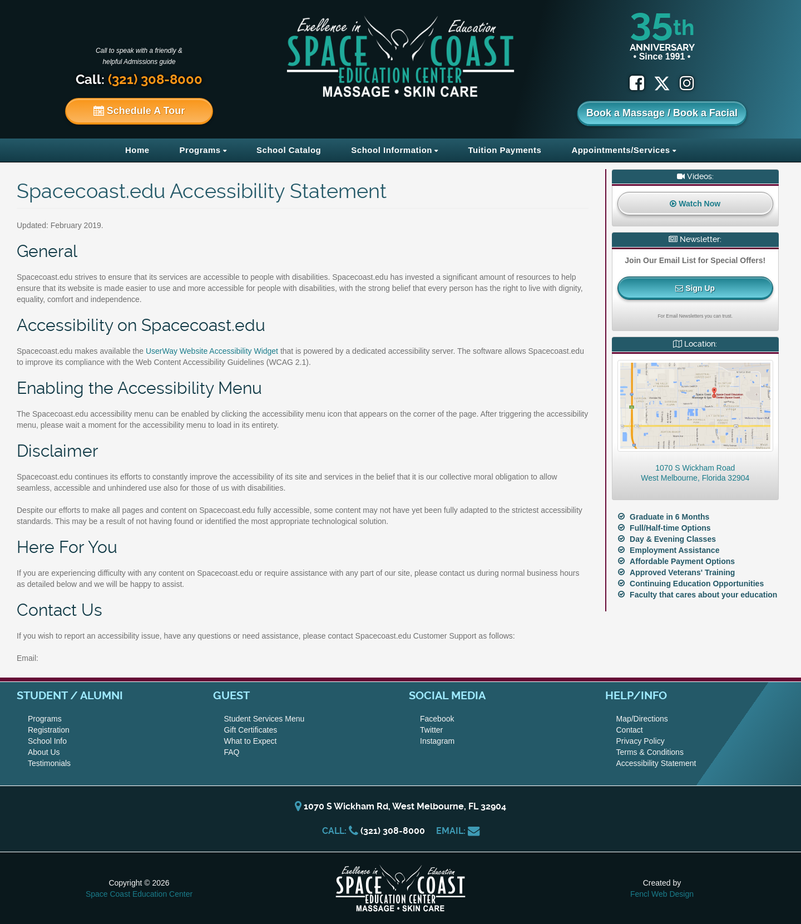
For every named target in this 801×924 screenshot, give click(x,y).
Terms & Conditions (650, 752)
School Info (47, 741)
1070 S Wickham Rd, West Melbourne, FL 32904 (400, 806)
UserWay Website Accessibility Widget (212, 351)
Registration (49, 729)
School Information (391, 150)
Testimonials (49, 763)
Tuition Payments (504, 150)
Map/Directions (642, 718)
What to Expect (250, 741)
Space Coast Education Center (139, 894)
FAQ (232, 752)
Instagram (437, 741)
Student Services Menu (264, 718)
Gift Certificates (251, 729)
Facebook (437, 718)
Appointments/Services (620, 150)
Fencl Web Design (662, 894)
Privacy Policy (640, 741)
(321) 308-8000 (392, 831)
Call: (139, 79)
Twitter (431, 729)
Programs (200, 150)
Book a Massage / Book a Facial (662, 112)
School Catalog (288, 150)
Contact (629, 729)
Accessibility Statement (656, 763)
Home (137, 150)
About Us (44, 752)
